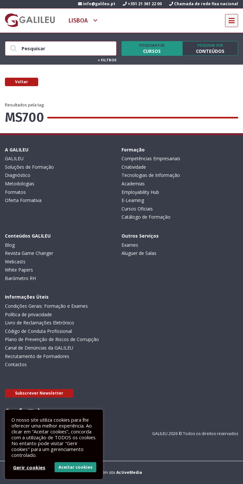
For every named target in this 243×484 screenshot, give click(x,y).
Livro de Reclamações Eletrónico (39, 323)
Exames (130, 245)
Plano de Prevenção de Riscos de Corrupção (52, 339)
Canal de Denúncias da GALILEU (39, 348)
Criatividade (134, 167)
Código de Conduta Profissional (38, 331)
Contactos (16, 364)
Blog (10, 245)
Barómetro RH (20, 278)
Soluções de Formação (29, 167)
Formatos (15, 192)
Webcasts (15, 261)
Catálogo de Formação (146, 217)
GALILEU (14, 158)
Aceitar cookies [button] (75, 467)
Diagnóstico (17, 175)
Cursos (152, 48)
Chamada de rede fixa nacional (203, 4)
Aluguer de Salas (139, 253)
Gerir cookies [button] (29, 467)
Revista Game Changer (29, 253)
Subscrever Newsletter (39, 393)
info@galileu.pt (96, 4)
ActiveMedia (129, 472)
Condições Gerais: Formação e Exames (46, 306)
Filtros (107, 59)
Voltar (21, 82)
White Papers (19, 270)
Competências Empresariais (151, 158)
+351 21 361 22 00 (142, 4)
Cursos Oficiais (137, 209)
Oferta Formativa (23, 200)
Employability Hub (140, 192)
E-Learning (133, 200)
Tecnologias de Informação (151, 175)
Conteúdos (210, 48)
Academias (133, 183)
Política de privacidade (28, 314)
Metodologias (19, 183)
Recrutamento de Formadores (37, 356)
